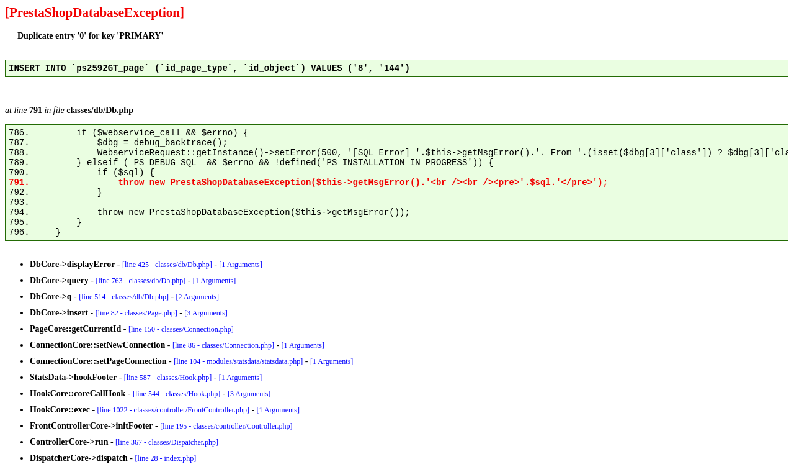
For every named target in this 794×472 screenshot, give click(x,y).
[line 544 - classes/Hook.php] (176, 393)
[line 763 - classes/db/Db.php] (141, 280)
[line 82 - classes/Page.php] (136, 313)
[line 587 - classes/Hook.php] (168, 377)
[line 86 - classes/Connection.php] (223, 345)
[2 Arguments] (197, 297)
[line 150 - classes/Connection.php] (181, 329)
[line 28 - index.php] (166, 458)
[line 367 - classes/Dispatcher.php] (166, 442)
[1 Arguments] (240, 264)
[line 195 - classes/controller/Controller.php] (226, 426)
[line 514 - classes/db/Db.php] (124, 297)
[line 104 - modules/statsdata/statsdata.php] (238, 361)
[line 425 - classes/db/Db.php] (167, 264)
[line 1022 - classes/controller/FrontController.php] (173, 410)
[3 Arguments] (205, 313)
